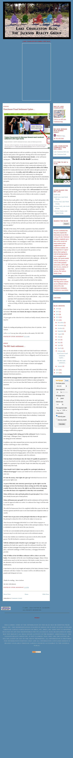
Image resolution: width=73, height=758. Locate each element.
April (59, 345)
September (61, 331)
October (60, 328)
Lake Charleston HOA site (61, 152)
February (60, 351)
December (61, 322)
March (60, 348)
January (60, 366)
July (59, 337)
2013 (57, 317)
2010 (57, 373)
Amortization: (60, 413)
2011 (57, 370)
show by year (61, 416)
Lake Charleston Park (60, 154)
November (61, 325)
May (59, 342)
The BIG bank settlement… (14, 346)
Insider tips (57, 194)
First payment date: (61, 408)
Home (26, 594)
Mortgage (64, 430)
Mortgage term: (60, 395)
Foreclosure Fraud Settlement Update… (19, 109)
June (59, 339)
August (60, 334)
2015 (57, 311)
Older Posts (45, 594)
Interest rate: (59, 402)
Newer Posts (7, 594)
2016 (57, 308)
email (9, 333)
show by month (62, 420)
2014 (57, 314)
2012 (57, 320)
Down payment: (60, 389)
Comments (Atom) (16, 598)
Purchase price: (60, 383)
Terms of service (18, 621)
